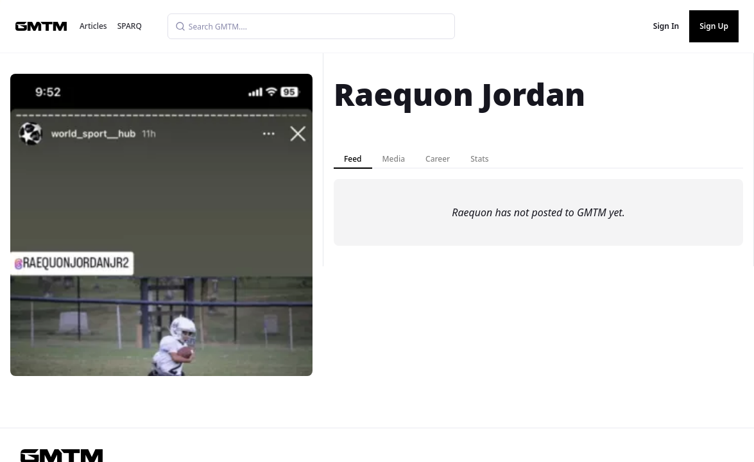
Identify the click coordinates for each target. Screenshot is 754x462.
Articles (93, 26)
